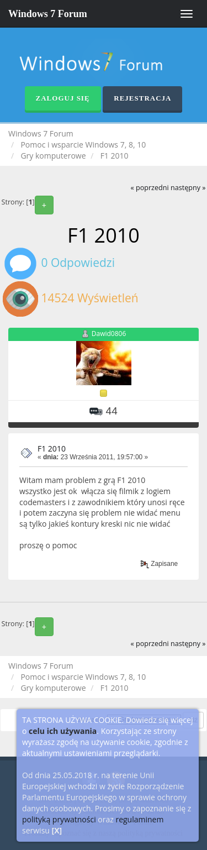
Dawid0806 (109, 334)
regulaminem (139, 819)
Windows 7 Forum (47, 13)
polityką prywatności (59, 819)
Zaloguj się (63, 98)
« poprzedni (149, 187)
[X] (57, 830)
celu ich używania (63, 731)
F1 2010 (52, 448)
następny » (188, 187)
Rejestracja (142, 98)
